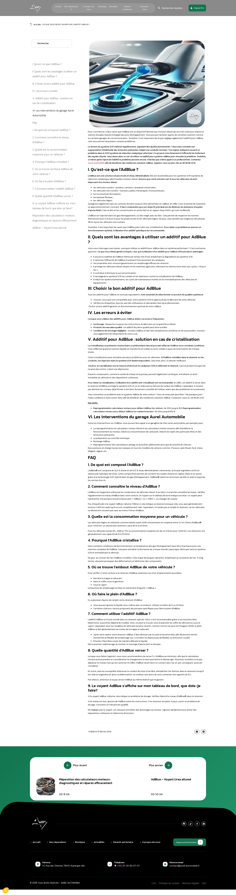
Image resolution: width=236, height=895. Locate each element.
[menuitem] (71, 8)
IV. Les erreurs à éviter (45, 91)
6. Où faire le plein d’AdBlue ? (49, 181)
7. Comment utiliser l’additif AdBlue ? (53, 189)
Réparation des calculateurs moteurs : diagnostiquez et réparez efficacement (54, 217)
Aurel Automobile (96, 163)
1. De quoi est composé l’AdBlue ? (51, 130)
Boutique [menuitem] (103, 6)
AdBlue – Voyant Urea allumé (49, 228)
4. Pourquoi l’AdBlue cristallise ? (50, 162)
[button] (196, 731)
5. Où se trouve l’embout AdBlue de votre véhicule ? (52, 171)
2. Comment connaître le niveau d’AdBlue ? (50, 139)
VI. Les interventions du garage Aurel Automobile (53, 112)
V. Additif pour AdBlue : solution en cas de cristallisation (52, 100)
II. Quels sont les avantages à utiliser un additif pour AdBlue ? (54, 73)
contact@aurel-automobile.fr (184, 865)
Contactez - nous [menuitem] (145, 8)
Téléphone (119, 862)
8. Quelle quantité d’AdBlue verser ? (52, 196)
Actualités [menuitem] (113, 6)
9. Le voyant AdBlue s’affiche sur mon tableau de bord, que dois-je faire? (53, 205)
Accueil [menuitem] (58, 6)
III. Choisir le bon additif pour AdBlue (53, 84)
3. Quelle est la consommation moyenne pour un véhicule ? (49, 152)
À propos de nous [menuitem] (88, 8)
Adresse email (176, 862)
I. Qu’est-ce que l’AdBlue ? (47, 64)
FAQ (35, 123)
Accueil (35, 24)
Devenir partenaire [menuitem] (127, 8)
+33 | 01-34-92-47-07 (127, 865)
